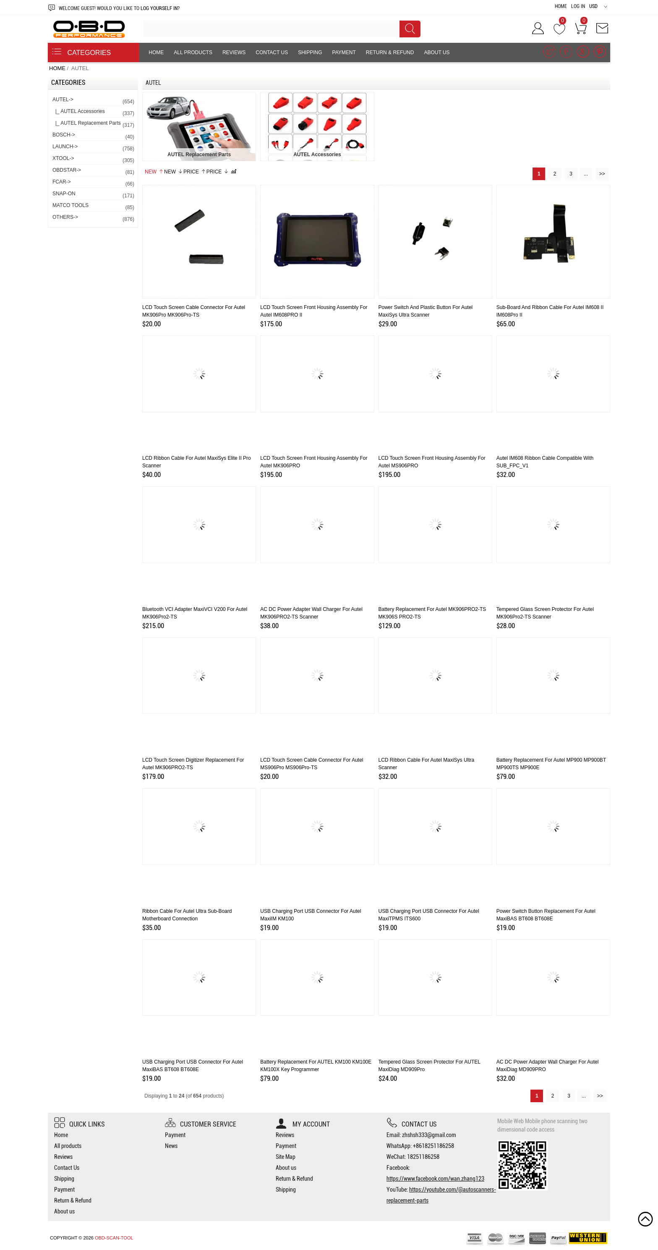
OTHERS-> (92, 218)
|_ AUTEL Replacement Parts (92, 124)
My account (303, 1124)
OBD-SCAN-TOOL (114, 1237)
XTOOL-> (92, 159)
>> (602, 174)
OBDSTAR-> (92, 171)
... (586, 174)
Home (561, 6)
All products (193, 52)
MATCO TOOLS (92, 206)
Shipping (310, 52)
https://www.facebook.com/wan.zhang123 (435, 1178)
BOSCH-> (92, 136)
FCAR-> (92, 183)
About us (436, 52)
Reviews (233, 52)
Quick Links (79, 1124)
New (154, 172)
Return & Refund (390, 52)
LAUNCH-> (92, 148)
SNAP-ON (92, 195)
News (171, 1146)
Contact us (411, 1124)
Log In (578, 6)
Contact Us (272, 52)
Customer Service (200, 1124)
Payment (344, 52)
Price (194, 172)
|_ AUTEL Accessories (92, 112)
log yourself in (159, 8)
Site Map (285, 1156)
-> (92, 101)
